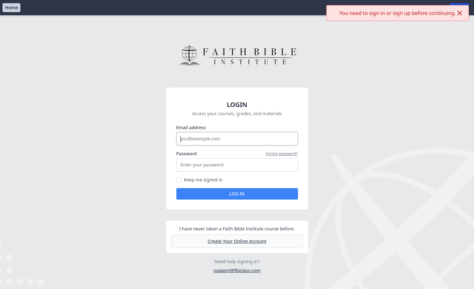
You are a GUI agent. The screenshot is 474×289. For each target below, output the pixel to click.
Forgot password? (282, 153)
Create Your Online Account (237, 241)
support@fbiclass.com (237, 270)
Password (186, 154)
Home (11, 7)
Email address (191, 127)
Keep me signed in (203, 180)
